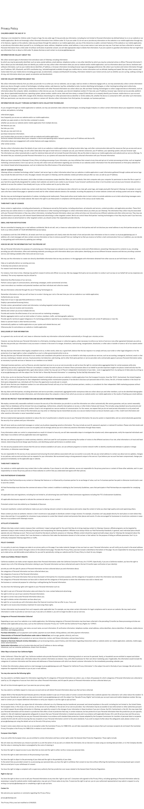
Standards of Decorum (38, 504)
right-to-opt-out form (68, 700)
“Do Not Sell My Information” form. (88, 372)
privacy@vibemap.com (67, 50)
